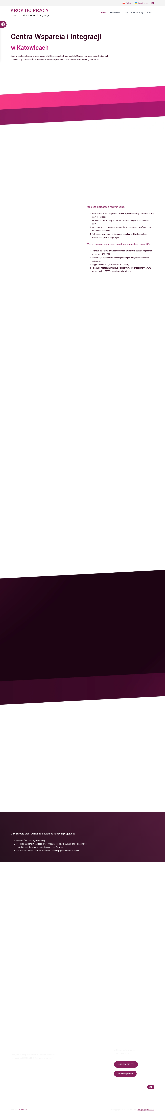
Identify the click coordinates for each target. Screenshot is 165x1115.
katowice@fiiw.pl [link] (125, 1073)
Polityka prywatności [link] (146, 1110)
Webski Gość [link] (23, 1109)
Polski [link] (128, 3)
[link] (3, 24)
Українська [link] (143, 3)
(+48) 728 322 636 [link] (126, 1064)
